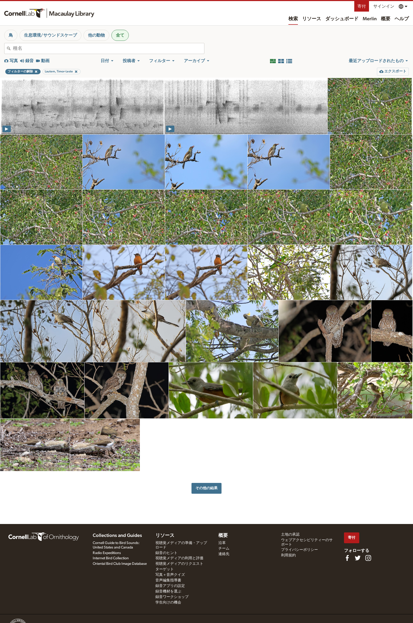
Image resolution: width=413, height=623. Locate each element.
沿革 (222, 543)
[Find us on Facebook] (347, 558)
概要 (385, 19)
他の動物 (96, 35)
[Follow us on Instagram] (368, 558)
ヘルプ (402, 19)
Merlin (370, 19)
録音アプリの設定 (170, 586)
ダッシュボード (341, 19)
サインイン (383, 6)
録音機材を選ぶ (168, 591)
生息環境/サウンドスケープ (50, 35)
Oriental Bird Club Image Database (120, 564)
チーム (223, 548)
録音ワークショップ (172, 597)
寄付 (361, 6)
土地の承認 (290, 534)
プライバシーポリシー (299, 550)
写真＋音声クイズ (170, 575)
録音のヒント (166, 553)
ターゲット (164, 569)
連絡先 (223, 554)
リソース (311, 19)
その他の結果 (206, 488)
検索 (293, 19)
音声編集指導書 (168, 580)
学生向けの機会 (168, 602)
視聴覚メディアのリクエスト (179, 564)
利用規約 (288, 555)
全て (120, 35)
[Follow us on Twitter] (358, 558)
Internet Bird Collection (111, 558)
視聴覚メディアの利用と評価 (179, 558)
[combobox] (108, 48)
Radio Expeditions (107, 553)
